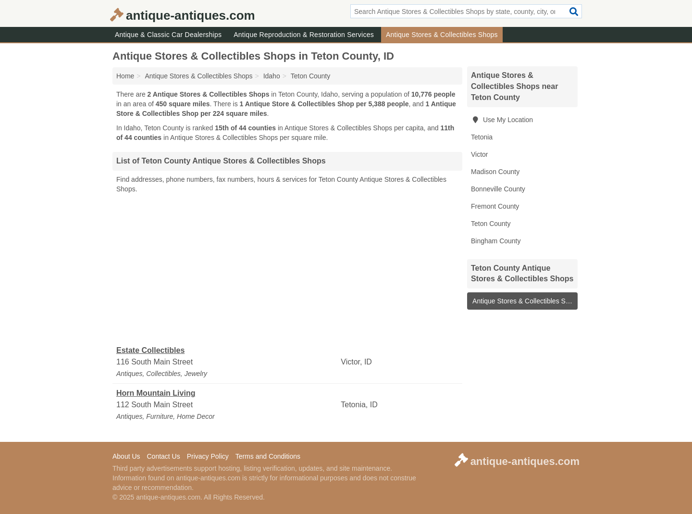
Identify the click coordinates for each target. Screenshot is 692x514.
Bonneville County (498, 189)
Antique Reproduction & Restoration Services (304, 34)
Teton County (491, 223)
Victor (479, 154)
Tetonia (482, 137)
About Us (126, 456)
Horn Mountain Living (155, 393)
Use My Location (502, 120)
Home (125, 76)
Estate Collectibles (150, 350)
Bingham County (496, 241)
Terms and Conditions (267, 456)
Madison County (495, 172)
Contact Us (163, 456)
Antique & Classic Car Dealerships (168, 34)
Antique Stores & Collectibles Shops (442, 34)
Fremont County (495, 206)
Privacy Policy (208, 456)
